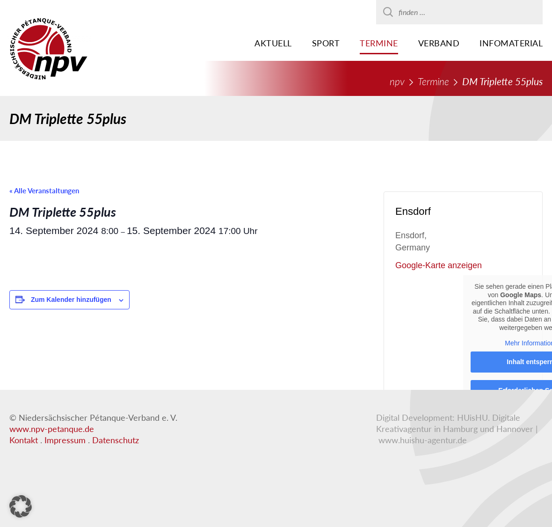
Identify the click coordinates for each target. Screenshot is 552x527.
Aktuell (273, 43)
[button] (20, 506)
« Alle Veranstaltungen (44, 190)
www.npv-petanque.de (51, 429)
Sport (326, 43)
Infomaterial (511, 43)
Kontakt (23, 440)
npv (397, 81)
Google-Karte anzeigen (438, 265)
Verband (439, 43)
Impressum (65, 440)
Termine (379, 43)
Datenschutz (115, 440)
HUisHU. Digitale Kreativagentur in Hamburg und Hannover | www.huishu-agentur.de (457, 428)
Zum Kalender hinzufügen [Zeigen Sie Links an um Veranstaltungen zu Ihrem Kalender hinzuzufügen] (71, 299)
